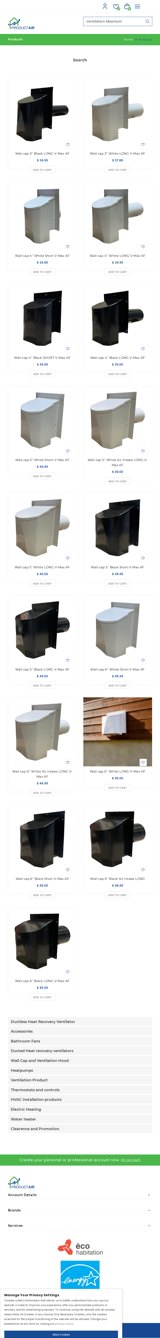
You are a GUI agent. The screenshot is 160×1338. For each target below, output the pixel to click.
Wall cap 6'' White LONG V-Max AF (118, 772)
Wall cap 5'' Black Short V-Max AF (117, 567)
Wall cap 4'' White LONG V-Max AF (118, 256)
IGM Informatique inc (92, 1332)
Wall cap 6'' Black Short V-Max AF (42, 879)
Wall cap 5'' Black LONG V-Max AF (42, 670)
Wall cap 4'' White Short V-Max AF (42, 256)
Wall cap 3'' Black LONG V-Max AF (42, 154)
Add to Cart (42, 170)
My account (131, 1160)
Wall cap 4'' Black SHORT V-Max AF (42, 358)
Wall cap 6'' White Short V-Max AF (117, 670)
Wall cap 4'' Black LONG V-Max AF (117, 358)
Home (128, 40)
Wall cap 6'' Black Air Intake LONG (117, 879)
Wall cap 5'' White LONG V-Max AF (42, 567)
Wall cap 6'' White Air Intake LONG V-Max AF (42, 774)
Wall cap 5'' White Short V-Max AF (42, 460)
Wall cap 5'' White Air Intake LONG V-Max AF (118, 462)
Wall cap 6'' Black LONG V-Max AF (42, 981)
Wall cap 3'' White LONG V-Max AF (117, 154)
